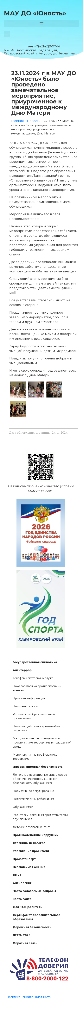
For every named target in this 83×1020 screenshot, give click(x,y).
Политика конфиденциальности (29, 997)
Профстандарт (24, 859)
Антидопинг (22, 883)
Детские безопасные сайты (32, 827)
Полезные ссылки (25, 706)
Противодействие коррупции (36, 835)
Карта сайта (22, 899)
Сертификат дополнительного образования (36, 917)
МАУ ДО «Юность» (35, 13)
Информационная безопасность (38, 766)
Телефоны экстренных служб (33, 678)
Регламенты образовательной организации (34, 716)
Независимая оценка (29, 867)
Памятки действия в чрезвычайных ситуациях (37, 728)
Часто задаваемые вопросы (34, 891)
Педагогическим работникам (33, 799)
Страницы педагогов (29, 843)
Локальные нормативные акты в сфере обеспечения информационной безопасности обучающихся (40, 779)
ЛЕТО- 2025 (21, 935)
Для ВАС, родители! (28, 907)
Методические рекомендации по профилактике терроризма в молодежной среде (42, 742)
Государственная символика (35, 662)
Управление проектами (31, 851)
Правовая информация (29, 698)
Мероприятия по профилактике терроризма (35, 756)
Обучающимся (23, 807)
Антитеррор (22, 670)
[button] (41, 23)
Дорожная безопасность (32, 927)
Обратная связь (25, 943)
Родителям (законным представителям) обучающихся (40, 817)
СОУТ (17, 875)
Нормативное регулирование (33, 791)
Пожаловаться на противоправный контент (37, 688)
